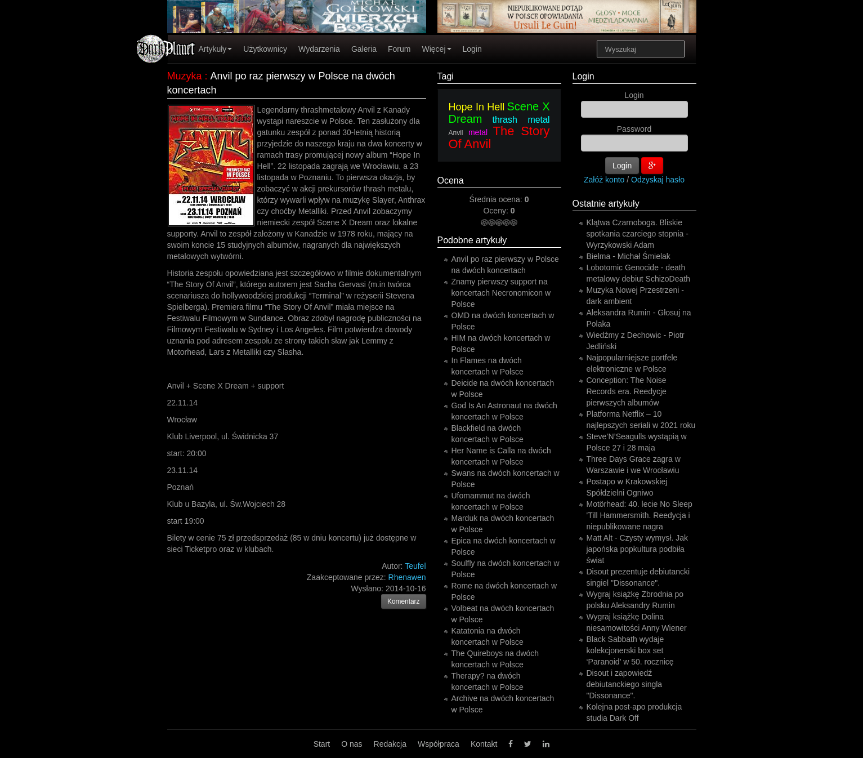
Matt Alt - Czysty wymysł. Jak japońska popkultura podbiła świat (637, 549)
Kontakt (484, 743)
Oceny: (496, 210)
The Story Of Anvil (499, 137)
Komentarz (403, 601)
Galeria (364, 48)
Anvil (456, 133)
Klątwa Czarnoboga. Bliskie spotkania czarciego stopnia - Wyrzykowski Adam (637, 233)
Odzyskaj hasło (658, 179)
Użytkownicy (265, 48)
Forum (399, 48)
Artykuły (215, 48)
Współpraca (438, 743)
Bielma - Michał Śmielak (628, 256)
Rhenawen (407, 577)
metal (478, 132)
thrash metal (520, 119)
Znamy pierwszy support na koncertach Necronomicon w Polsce (501, 293)
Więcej (436, 48)
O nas (351, 743)
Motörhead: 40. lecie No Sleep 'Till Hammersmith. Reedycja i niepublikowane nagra (639, 515)
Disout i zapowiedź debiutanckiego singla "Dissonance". (625, 684)
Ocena (450, 180)
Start (322, 743)
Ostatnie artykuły (606, 203)
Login (472, 48)
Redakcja (390, 743)
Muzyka (184, 76)
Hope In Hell (477, 107)
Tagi (445, 76)
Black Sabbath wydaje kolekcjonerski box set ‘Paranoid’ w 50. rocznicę (630, 650)
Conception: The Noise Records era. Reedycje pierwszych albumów (627, 391)
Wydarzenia (319, 48)
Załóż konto (604, 179)
